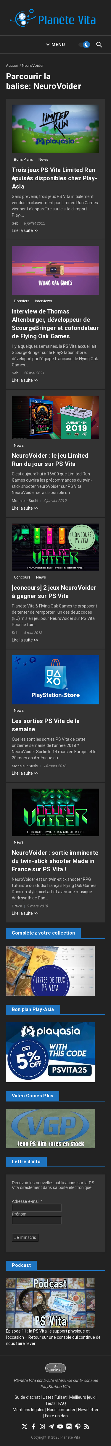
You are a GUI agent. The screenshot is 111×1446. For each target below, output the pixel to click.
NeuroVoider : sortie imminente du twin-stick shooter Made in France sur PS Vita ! (55, 861)
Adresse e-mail (27, 1201)
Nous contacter (61, 1409)
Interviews (43, 301)
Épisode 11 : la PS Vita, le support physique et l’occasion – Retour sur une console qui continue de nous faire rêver (53, 1337)
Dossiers (21, 301)
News (43, 159)
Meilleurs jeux (82, 1397)
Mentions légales (28, 1409)
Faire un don (56, 1415)
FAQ (62, 1403)
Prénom (19, 1214)
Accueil (12, 65)
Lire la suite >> (25, 230)
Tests (50, 1403)
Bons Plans (23, 159)
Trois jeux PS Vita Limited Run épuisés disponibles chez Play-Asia (54, 178)
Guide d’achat (27, 1397)
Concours (22, 577)
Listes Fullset (55, 1397)
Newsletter (88, 1409)
